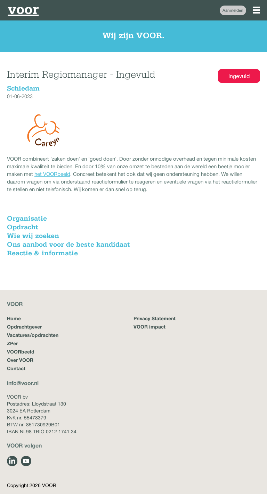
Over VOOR (20, 360)
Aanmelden (232, 10)
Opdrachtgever (24, 327)
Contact (16, 368)
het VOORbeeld (52, 174)
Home (14, 318)
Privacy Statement (155, 318)
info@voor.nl (23, 383)
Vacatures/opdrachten (32, 335)
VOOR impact (149, 327)
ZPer (12, 343)
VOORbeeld (20, 352)
